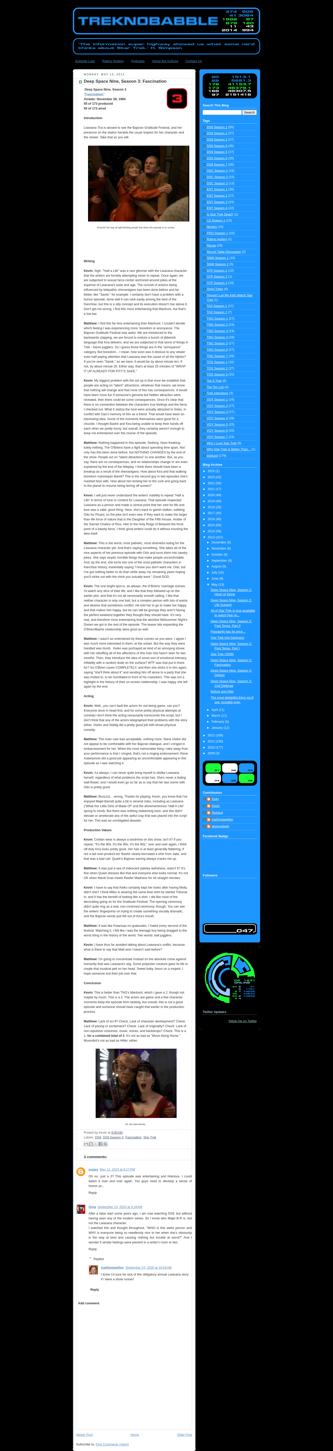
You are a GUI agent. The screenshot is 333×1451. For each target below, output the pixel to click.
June (215, 578)
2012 (212, 735)
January (218, 728)
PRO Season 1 (217, 233)
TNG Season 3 (217, 331)
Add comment (88, 1303)
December (219, 542)
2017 (212, 513)
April (215, 710)
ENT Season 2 (217, 195)
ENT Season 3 (217, 202)
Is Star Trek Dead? (220, 214)
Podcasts (137, 61)
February (218, 721)
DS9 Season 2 (217, 133)
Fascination (133, 1137)
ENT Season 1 (217, 189)
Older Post (184, 1435)
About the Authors (165, 61)
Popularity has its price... (228, 631)
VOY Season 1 (217, 399)
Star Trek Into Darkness (227, 638)
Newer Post (84, 1435)
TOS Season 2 (217, 368)
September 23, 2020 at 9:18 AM (119, 1207)
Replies (98, 1259)
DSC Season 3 (217, 183)
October (218, 554)
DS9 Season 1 (217, 127)
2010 (212, 747)
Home (135, 1435)
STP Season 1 (217, 270)
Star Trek (149, 1137)
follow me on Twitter (243, 1021)
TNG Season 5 (217, 343)
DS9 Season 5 (217, 152)
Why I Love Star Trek (222, 443)
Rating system (217, 239)
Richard (217, 813)
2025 (212, 471)
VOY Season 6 (217, 430)
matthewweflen (112, 1267)
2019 (212, 501)
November (219, 548)
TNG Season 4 (217, 337)
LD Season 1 (216, 220)
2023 (212, 477)
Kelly (215, 799)
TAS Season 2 (217, 312)
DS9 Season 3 (113, 1137)
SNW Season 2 (217, 264)
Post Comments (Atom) (112, 1444)
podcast (212, 455)
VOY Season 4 (217, 418)
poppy (93, 1169)
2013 (212, 537)
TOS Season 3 (217, 374)
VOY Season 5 (217, 424)
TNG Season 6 (217, 349)
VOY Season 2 (217, 406)
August (217, 566)
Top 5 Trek (214, 381)
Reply (93, 1193)
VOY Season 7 (217, 437)
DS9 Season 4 (217, 146)
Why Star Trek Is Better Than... (229, 449)
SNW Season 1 (217, 258)
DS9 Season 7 (217, 164)
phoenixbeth (220, 826)
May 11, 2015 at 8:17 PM (117, 1169)
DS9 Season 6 (217, 158)
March (216, 715)
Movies (212, 227)
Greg (92, 1207)
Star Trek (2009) (222, 654)
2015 (212, 525)
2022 (212, 483)
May (215, 584)
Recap (211, 245)
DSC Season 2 (217, 177)
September (220, 560)
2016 (212, 519)
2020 (212, 495)
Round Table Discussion (224, 252)
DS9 (98, 1137)
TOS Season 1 (217, 362)
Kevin (216, 806)
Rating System (113, 61)
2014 (212, 531)
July (215, 572)
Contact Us (193, 61)
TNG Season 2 (217, 324)
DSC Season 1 (217, 170)
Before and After (222, 691)
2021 (212, 489)
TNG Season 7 (217, 356)
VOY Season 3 (217, 412)
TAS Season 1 (217, 306)
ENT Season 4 (217, 208)
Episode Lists (85, 61)
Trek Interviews (217, 393)
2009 (212, 753)
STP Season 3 (217, 283)
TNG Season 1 (217, 318)
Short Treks (215, 289)
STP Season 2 (217, 276)
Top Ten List (215, 387)
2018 (212, 507)
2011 (212, 741)
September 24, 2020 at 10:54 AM (148, 1267)
